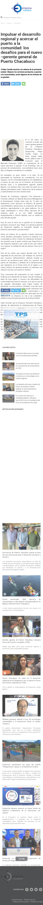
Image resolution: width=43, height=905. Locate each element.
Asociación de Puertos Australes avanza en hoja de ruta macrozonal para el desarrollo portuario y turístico (21, 672)
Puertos (9, 23)
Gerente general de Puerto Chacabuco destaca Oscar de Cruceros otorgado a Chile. (21, 759)
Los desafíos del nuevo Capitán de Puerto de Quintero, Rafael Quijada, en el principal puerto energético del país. (28, 390)
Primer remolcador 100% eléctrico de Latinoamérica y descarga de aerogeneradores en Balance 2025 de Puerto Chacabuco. (21, 719)
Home (2, 23)
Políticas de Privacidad (31, 902)
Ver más (22, 860)
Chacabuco (17, 23)
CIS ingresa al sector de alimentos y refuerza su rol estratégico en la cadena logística (27, 378)
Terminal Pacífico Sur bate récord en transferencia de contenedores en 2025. (27, 368)
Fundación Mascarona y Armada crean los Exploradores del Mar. (27, 356)
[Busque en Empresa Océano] (14, 17)
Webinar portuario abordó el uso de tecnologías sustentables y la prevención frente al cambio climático (21, 839)
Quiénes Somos (27, 900)
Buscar (2, 17)
